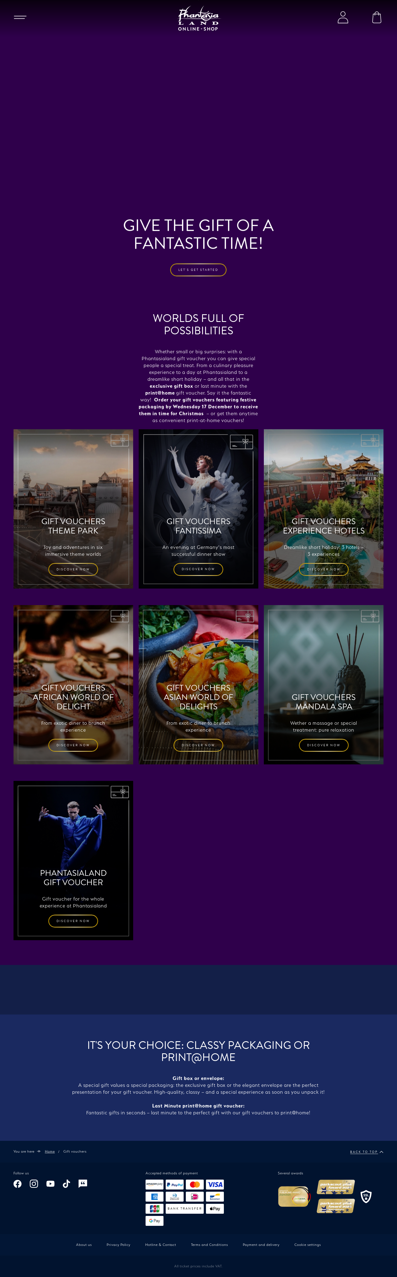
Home (50, 1151)
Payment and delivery (261, 1245)
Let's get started (198, 187)
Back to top (366, 1152)
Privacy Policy (118, 1245)
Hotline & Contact (160, 1245)
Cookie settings (307, 1245)
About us (84, 1245)
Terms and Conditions (209, 1245)
